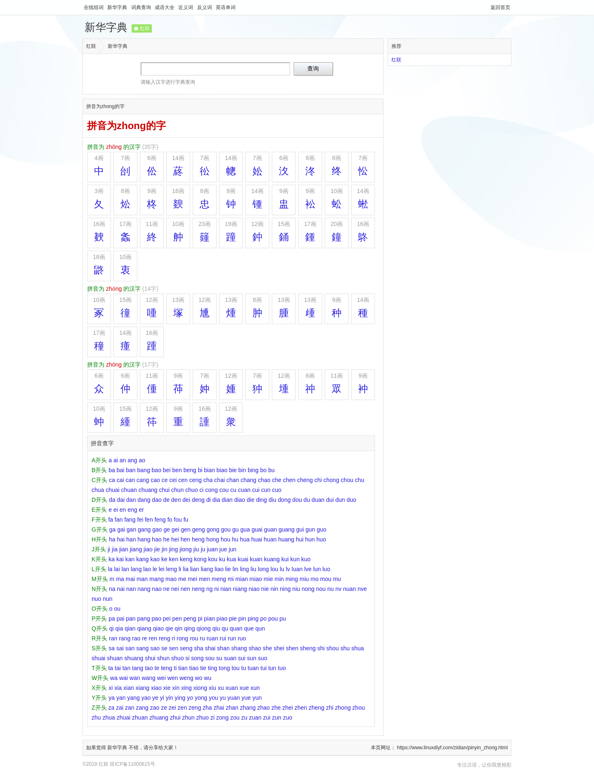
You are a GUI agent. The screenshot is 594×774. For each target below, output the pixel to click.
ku (222, 559)
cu (233, 490)
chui (164, 490)
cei (173, 480)
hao (156, 539)
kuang (272, 559)
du (307, 499)
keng (186, 559)
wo (199, 678)
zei (172, 707)
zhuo (202, 717)
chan (232, 480)
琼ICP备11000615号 (132, 764)
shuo (177, 658)
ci (202, 490)
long (263, 569)
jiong (185, 549)
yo (190, 697)
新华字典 (117, 7)
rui (223, 638)
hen (185, 539)
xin (175, 688)
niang (240, 589)
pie (233, 618)
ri (173, 638)
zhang (248, 707)
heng (198, 539)
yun (257, 697)
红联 (145, 28)
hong (212, 539)
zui (267, 717)
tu (243, 668)
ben (177, 470)
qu (225, 628)
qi (111, 628)
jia (115, 549)
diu (272, 499)
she (267, 648)
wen (172, 678)
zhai (219, 707)
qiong (204, 628)
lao (147, 569)
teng (166, 668)
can (130, 480)
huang (286, 539)
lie (228, 569)
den (176, 499)
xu (221, 688)
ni (216, 589)
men (204, 579)
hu (235, 539)
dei (186, 499)
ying (180, 697)
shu (345, 648)
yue (246, 697)
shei (278, 648)
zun (277, 717)
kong (200, 559)
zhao (263, 707)
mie (268, 579)
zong (222, 717)
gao (157, 529)
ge (166, 529)
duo (351, 499)
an (123, 460)
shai (210, 648)
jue (223, 549)
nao (156, 589)
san (130, 648)
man (142, 579)
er (141, 509)
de (166, 499)
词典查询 (141, 7)
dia (216, 499)
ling (244, 569)
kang (142, 559)
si (187, 658)
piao (222, 618)
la (110, 569)
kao (155, 559)
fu (186, 519)
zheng (316, 707)
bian (209, 470)
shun (163, 658)
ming (291, 579)
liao (219, 569)
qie (169, 628)
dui (330, 499)
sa (111, 648)
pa (111, 618)
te (157, 668)
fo (169, 519)
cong (211, 490)
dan (131, 499)
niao (254, 589)
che (276, 480)
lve (307, 569)
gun (310, 529)
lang (136, 569)
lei (162, 569)
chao (264, 480)
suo (262, 658)
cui (255, 490)
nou (320, 589)
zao (155, 707)
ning (285, 589)
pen (177, 618)
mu (337, 579)
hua (245, 539)
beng (190, 470)
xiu (212, 688)
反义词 (205, 7)
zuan (255, 717)
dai (121, 499)
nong (308, 589)
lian (194, 569)
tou (235, 668)
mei (192, 579)
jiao (148, 549)
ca (112, 480)
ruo (242, 638)
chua (98, 490)
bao (156, 470)
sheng (308, 648)
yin (169, 697)
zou (235, 717)
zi (212, 717)
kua (231, 559)
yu (223, 697)
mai (130, 579)
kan (130, 559)
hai (121, 539)
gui (300, 529)
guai (257, 529)
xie (167, 688)
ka (111, 559)
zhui (175, 717)
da (112, 499)
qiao (158, 628)
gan (131, 529)
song (197, 658)
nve (362, 589)
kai (120, 559)
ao (142, 460)
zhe (276, 707)
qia (119, 628)
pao (156, 618)
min (279, 579)
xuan (232, 688)
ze (164, 707)
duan (317, 499)
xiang (142, 688)
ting (212, 668)
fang (129, 519)
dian (227, 499)
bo (263, 470)
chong (331, 480)
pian (209, 618)
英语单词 (226, 7)
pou (273, 618)
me (182, 579)
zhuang (158, 717)
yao (146, 697)
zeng (195, 707)
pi (200, 618)
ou (117, 608)
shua (357, 648)
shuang (133, 658)
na (112, 589)
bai (121, 470)
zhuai (123, 717)
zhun (188, 717)
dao (156, 499)
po (263, 618)
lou (274, 569)
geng (198, 529)
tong (224, 668)
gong (213, 529)
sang (142, 648)
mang (156, 579)
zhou (358, 707)
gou (226, 529)
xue (244, 688)
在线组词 (94, 7)
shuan (115, 658)
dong (284, 499)
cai (120, 480)
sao (155, 648)
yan (121, 697)
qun (260, 628)
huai (256, 539)
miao (256, 579)
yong (201, 697)
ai (115, 460)
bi (200, 470)
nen (185, 589)
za (111, 707)
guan (270, 529)
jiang (136, 549)
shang (239, 648)
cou (224, 490)
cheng (305, 480)
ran (113, 638)
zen (182, 707)
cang (143, 480)
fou (178, 519)
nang (143, 589)
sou (210, 658)
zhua (108, 717)
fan (119, 519)
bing (253, 470)
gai (121, 529)
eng (132, 509)
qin (179, 628)
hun (310, 539)
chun (177, 490)
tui (264, 668)
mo (314, 579)
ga (112, 529)
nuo (96, 598)
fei (140, 519)
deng (198, 499)
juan (212, 549)
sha (198, 648)
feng (160, 519)
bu (271, 470)
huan (270, 539)
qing (189, 628)
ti (175, 668)
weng (186, 678)
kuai (243, 559)
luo (326, 569)
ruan (212, 638)
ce (165, 480)
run (232, 638)
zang (142, 707)
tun (272, 668)
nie (265, 589)
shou (332, 648)
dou (297, 499)
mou (325, 579)
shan (223, 648)
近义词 (186, 7)
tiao (194, 668)
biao (222, 470)
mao (171, 579)
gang (144, 529)
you (213, 697)
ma (120, 579)
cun (266, 490)
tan (126, 668)
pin (242, 618)
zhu (96, 717)
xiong (200, 688)
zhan (232, 707)
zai (119, 707)
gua (245, 529)
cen (183, 480)
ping (253, 618)
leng (171, 569)
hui (300, 539)
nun (107, 598)
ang (132, 460)
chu (359, 480)
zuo (287, 717)
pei (167, 618)
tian (183, 668)
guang (286, 529)
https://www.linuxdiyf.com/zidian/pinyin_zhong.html (452, 747)
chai (219, 480)
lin (235, 569)
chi (318, 480)
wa (114, 678)
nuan (349, 589)
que (249, 628)
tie (203, 668)
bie (233, 470)
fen (149, 519)
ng (209, 589)
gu (235, 529)
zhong (343, 707)
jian (123, 549)
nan (131, 589)
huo (321, 539)
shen (292, 648)
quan (236, 628)
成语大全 (165, 7)
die (251, 499)
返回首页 (500, 7)
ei (115, 509)
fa (110, 519)
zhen (301, 707)
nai (121, 589)
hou (225, 539)
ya (111, 697)
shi (321, 648)
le (155, 569)
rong (182, 638)
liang (207, 569)
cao (155, 480)
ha (112, 539)
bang (143, 470)
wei (161, 678)
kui (285, 559)
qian (130, 628)
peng (190, 618)
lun (317, 569)
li (180, 569)
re (144, 638)
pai (121, 618)
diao (239, 499)
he (166, 539)
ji (109, 549)
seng (186, 648)
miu (304, 579)
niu (296, 589)
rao (136, 638)
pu (282, 618)
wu (207, 678)
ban (130, 470)
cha (208, 480)
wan (135, 678)
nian (225, 589)
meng (219, 579)
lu (282, 569)
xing (186, 688)
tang (137, 668)
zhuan (140, 717)
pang (143, 618)
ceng (195, 480)
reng (164, 638)
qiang (144, 628)
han (131, 539)
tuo (282, 668)
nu (330, 589)
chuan (129, 490)
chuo (191, 490)
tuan (253, 668)
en (123, 509)
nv (338, 589)
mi (231, 579)
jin (164, 549)
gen (185, 529)
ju (203, 549)
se (164, 648)
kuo (306, 559)
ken (174, 559)
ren (153, 638)
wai (123, 678)
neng (198, 589)
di (208, 499)
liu (253, 569)
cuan (244, 490)
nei (175, 589)
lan (125, 569)
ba (111, 470)
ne (166, 589)
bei (167, 470)
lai (117, 569)
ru (202, 638)
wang (148, 678)
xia (118, 688)
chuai (112, 490)
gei (175, 529)
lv (288, 569)
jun (232, 549)
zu (244, 717)
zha (207, 707)
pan (130, 618)
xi (110, 688)
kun (295, 559)
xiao (156, 688)
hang (143, 539)
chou (347, 480)
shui (150, 658)
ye (155, 697)
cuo (277, 490)
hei (175, 539)
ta (110, 668)
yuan (233, 697)
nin (274, 589)
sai (120, 648)
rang (124, 638)
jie (157, 549)
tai (118, 668)
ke (164, 559)
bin (242, 470)
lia (186, 569)
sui (241, 658)
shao (255, 648)
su (219, 658)
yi (162, 697)
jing (173, 549)
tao (149, 668)
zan (129, 707)
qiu (216, 628)
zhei (287, 707)
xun (255, 688)
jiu (196, 549)
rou (194, 638)
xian (128, 688)
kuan (256, 559)
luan (297, 569)
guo (321, 529)
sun (252, 658)
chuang (148, 490)
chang (248, 480)
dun (340, 499)
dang (143, 499)
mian (242, 579)
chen (289, 480)
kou (213, 559)
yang (133, 697)
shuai (98, 658)
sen (174, 648)
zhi (329, 707)
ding (261, 499)
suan (230, 658)
